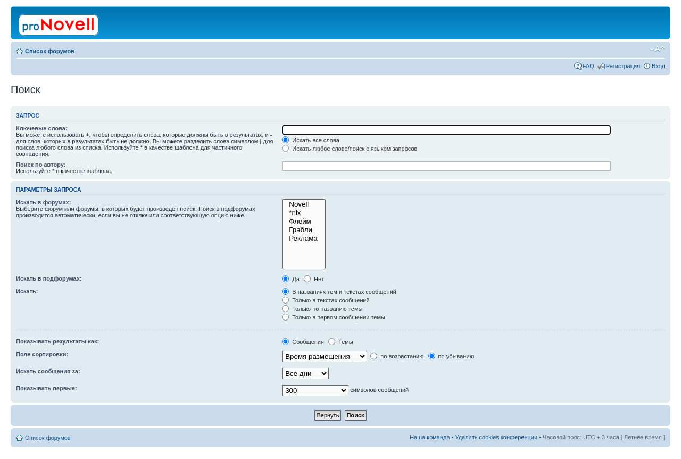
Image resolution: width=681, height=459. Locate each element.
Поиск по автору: (40, 164)
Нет (314, 279)
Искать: (27, 291)
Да (291, 279)
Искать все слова (310, 140)
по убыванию (451, 356)
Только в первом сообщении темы (333, 317)
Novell (304, 204)
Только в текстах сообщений (326, 300)
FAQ (588, 66)
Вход (658, 66)
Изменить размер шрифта (657, 49)
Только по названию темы (322, 309)
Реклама (304, 238)
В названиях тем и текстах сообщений (339, 292)
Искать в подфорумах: (49, 278)
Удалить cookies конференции (496, 437)
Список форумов (49, 51)
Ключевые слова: (42, 128)
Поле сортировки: (42, 354)
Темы (340, 342)
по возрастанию (396, 356)
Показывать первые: (46, 388)
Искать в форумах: (43, 202)
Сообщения (303, 342)
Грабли (304, 230)
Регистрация (623, 66)
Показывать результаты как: (57, 341)
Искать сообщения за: (48, 371)
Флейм (304, 221)
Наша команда (430, 437)
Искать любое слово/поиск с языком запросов (349, 148)
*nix (304, 213)
